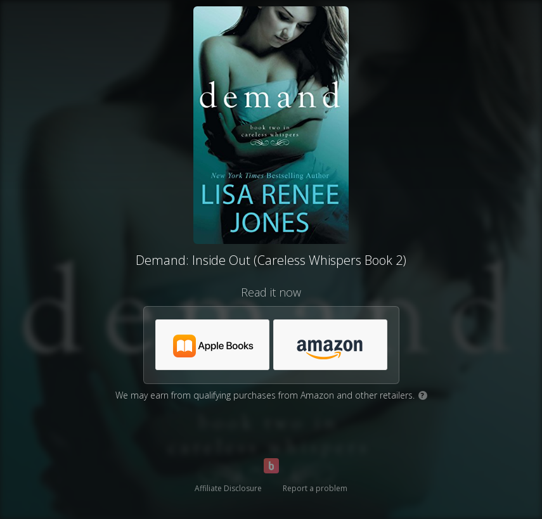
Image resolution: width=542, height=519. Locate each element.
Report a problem (315, 488)
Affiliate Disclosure (228, 488)
